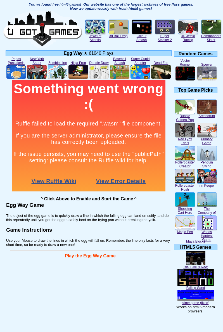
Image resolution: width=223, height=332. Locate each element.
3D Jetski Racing (188, 36)
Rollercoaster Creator (185, 162)
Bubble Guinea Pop (185, 116)
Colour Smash (142, 36)
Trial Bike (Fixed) (195, 265)
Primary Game (207, 139)
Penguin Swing (207, 162)
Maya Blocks (195, 241)
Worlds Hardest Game (207, 234)
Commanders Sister (211, 36)
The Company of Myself (207, 211)
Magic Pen (185, 230)
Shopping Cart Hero (185, 209)
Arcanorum (207, 114)
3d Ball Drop (118, 34)
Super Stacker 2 (165, 36)
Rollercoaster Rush (185, 186)
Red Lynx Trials (185, 139)
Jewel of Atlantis (95, 36)
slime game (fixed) (195, 301)
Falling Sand (195, 286)
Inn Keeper (207, 184)
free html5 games (66, 4)
